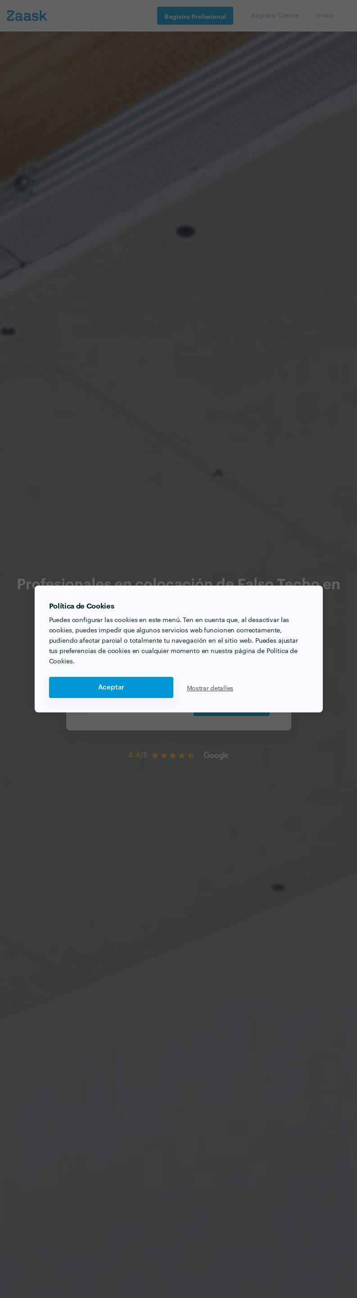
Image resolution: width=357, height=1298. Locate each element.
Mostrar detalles (210, 687)
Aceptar (111, 687)
